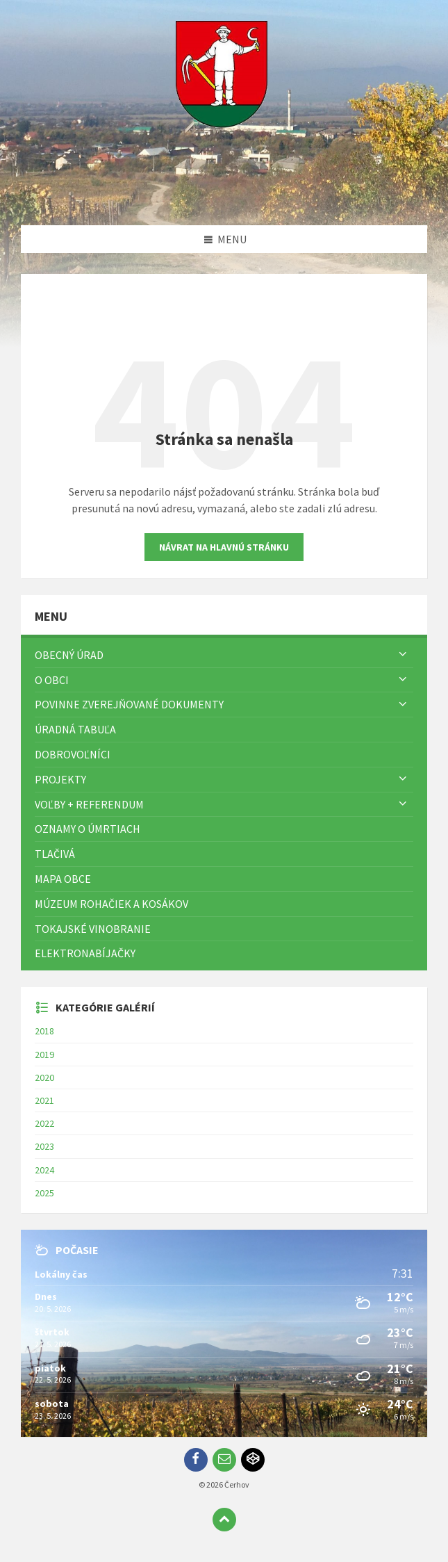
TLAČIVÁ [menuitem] (55, 854)
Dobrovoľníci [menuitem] (72, 754)
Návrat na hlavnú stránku (224, 547)
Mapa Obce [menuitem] (63, 879)
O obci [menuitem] (52, 680)
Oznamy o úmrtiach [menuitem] (87, 829)
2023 (44, 1146)
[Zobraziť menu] (402, 654)
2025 (44, 1193)
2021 (44, 1100)
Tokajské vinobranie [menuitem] (93, 929)
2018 (44, 1031)
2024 (44, 1170)
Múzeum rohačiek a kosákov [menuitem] (111, 904)
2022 (44, 1123)
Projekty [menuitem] (60, 779)
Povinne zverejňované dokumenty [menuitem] (129, 704)
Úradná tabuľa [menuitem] (75, 729)
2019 (44, 1054)
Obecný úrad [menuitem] (69, 655)
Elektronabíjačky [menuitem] (85, 953)
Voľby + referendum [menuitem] (89, 804)
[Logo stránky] (224, 198)
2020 (44, 1077)
